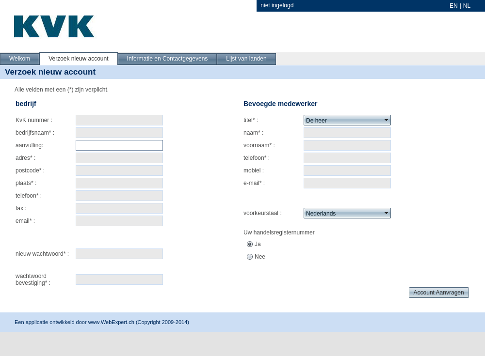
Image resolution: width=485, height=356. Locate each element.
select (386, 120)
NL (466, 5)
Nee (260, 256)
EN (454, 5)
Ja (258, 244)
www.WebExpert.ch (111, 322)
